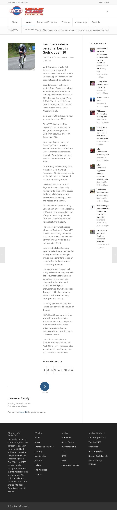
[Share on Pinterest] (55, 370)
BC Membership (69, 446)
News (58, 30)
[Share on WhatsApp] (51, 370)
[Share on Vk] (65, 370)
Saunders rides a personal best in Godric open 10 (55, 48)
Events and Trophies (44, 446)
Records (38, 460)
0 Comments (60, 57)
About (37, 437)
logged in (24, 412)
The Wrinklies (41, 469)
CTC (63, 451)
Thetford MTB (95, 442)
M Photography (96, 451)
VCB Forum (66, 437)
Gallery (38, 465)
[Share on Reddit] (69, 370)
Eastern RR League (70, 465)
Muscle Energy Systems (95, 462)
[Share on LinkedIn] (58, 370)
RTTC (64, 456)
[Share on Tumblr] (62, 370)
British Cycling (68, 442)
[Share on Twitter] (48, 370)
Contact (38, 474)
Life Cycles (93, 446)
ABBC (64, 460)
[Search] (102, 29)
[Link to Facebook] (107, 11)
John (49, 61)
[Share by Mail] (72, 370)
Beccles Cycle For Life (98, 456)
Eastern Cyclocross (97, 437)
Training (38, 451)
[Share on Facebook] (44, 370)
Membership (104, 2)
